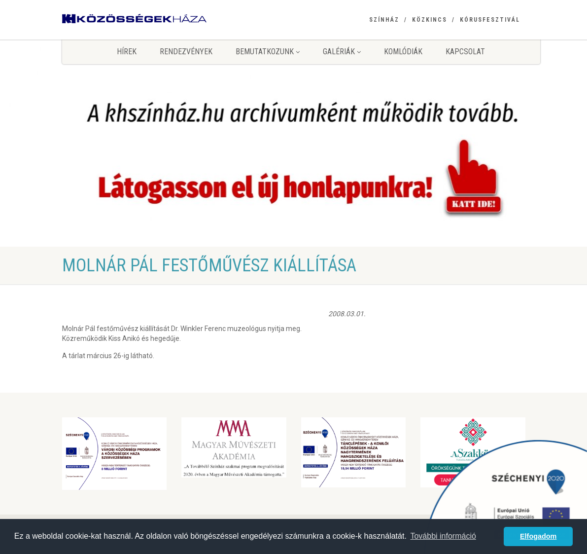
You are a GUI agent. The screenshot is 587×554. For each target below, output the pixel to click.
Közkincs (429, 19)
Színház (384, 19)
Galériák (342, 51)
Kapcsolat (465, 51)
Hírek (127, 51)
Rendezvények (186, 51)
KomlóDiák (403, 51)
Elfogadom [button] (538, 536)
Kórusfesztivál (490, 19)
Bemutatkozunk (268, 51)
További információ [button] (443, 536)
